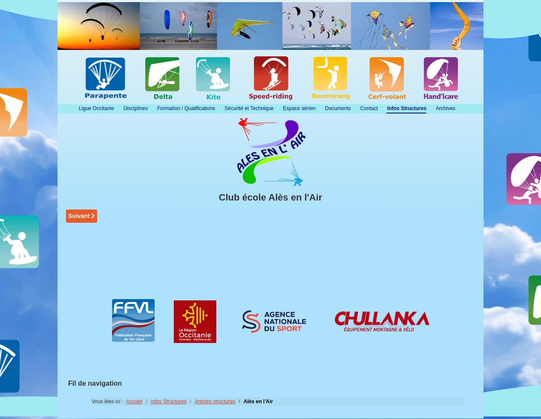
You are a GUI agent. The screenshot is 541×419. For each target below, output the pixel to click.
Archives (445, 108)
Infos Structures (406, 108)
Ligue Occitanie (96, 108)
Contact (369, 108)
